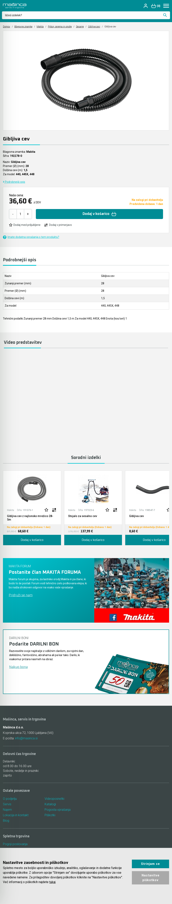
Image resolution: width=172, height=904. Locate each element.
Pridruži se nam (21, 595)
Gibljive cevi (94, 26)
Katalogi (50, 804)
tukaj (52, 882)
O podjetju (10, 799)
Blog (6, 820)
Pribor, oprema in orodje (60, 26)
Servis (7, 804)
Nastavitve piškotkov (151, 877)
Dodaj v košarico (99, 214)
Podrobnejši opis (14, 181)
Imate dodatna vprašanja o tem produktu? (31, 237)
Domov (6, 26)
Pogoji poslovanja (15, 844)
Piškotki (50, 815)
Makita (40, 26)
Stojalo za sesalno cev (82, 516)
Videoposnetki (54, 799)
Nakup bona (18, 667)
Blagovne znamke (23, 26)
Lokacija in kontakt (15, 815)
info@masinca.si (26, 738)
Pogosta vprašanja (58, 810)
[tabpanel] (32, 507)
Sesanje (80, 26)
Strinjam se (150, 864)
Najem (7, 810)
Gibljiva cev (136, 516)
